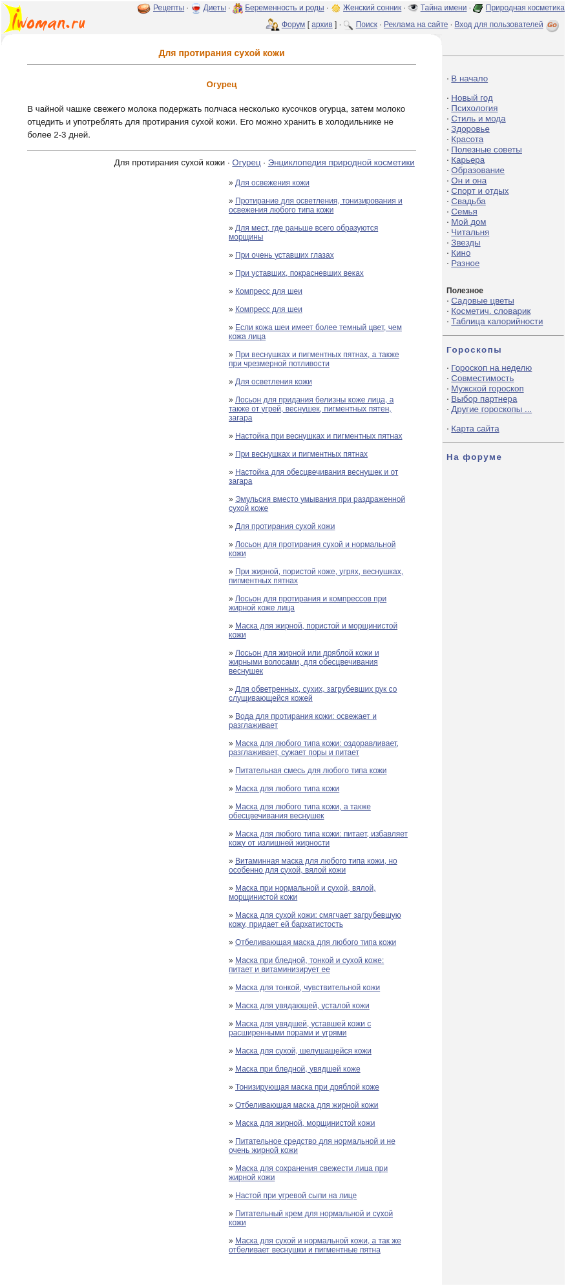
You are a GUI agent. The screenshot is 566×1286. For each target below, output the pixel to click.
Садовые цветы (482, 301)
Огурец (246, 162)
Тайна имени (444, 7)
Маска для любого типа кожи (287, 788)
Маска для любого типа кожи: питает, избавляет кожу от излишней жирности (318, 838)
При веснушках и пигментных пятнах (301, 454)
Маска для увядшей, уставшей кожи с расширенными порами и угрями (300, 1028)
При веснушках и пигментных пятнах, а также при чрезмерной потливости (314, 359)
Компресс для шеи (268, 291)
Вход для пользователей (507, 24)
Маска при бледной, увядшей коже (298, 1068)
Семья (464, 211)
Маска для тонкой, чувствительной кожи (307, 987)
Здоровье (470, 129)
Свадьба (468, 201)
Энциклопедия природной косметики (341, 162)
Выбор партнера (484, 399)
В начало (469, 78)
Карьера (468, 160)
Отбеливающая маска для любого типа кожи (315, 942)
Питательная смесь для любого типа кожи (311, 770)
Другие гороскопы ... (491, 409)
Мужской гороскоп (487, 388)
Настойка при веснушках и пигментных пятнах (319, 436)
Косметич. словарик (490, 311)
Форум (293, 24)
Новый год (471, 98)
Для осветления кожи (273, 381)
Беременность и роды (284, 7)
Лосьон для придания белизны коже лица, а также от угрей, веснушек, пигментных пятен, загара (311, 408)
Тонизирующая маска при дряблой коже (307, 1087)
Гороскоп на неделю (491, 368)
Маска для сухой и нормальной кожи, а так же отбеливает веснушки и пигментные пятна (315, 1245)
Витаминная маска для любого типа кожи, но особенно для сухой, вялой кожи (313, 865)
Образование (478, 170)
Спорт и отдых (479, 191)
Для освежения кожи (272, 182)
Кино (460, 253)
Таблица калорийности (497, 321)
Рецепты (168, 7)
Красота (467, 139)
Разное (465, 263)
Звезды (465, 242)
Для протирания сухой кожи (285, 526)
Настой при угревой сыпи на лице (296, 1195)
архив (321, 24)
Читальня (470, 232)
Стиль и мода (478, 118)
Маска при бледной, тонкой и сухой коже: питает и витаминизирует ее (306, 965)
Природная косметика (525, 7)
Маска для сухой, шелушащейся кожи (303, 1050)
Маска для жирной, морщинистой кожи (305, 1123)
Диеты (215, 7)
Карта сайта (475, 428)
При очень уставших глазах (284, 255)
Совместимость (482, 378)
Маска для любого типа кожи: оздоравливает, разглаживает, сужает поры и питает (314, 748)
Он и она (469, 180)
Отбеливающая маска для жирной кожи (307, 1105)
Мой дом (468, 222)
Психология (474, 108)
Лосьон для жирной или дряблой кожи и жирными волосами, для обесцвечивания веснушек (304, 662)
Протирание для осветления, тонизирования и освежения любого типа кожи (316, 205)
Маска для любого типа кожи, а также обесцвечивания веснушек (300, 811)
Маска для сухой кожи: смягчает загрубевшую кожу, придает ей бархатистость (315, 920)
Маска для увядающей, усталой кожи (302, 1005)
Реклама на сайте (416, 24)
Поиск (366, 24)
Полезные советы (486, 149)
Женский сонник (372, 7)
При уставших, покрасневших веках (299, 273)
